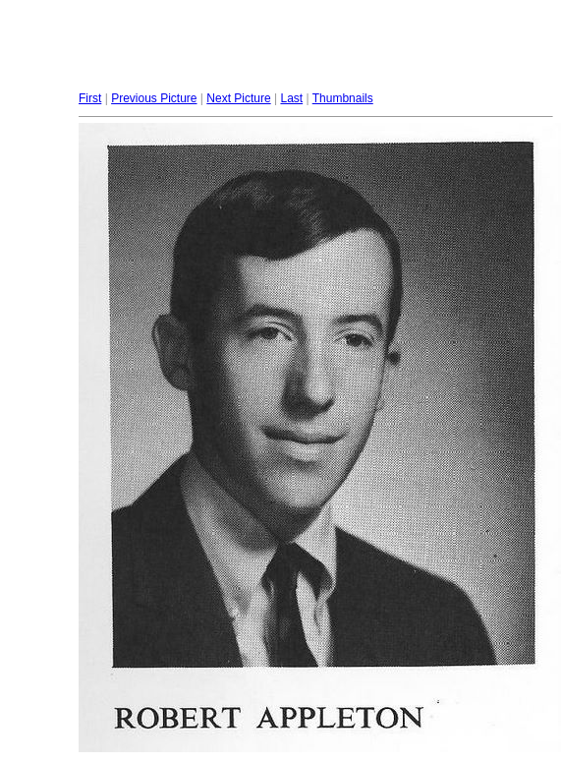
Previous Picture (153, 98)
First (90, 98)
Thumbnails (342, 98)
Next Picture (238, 98)
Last (291, 98)
